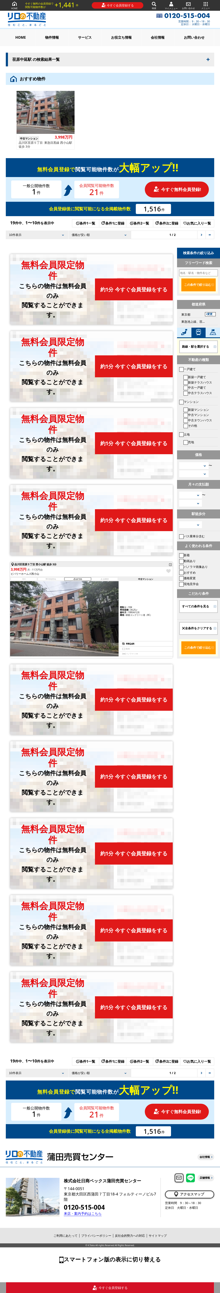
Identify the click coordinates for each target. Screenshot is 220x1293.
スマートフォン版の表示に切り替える (112, 1259)
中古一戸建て (194, 387)
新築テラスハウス (197, 382)
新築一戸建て (194, 377)
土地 (184, 434)
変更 (209, 314)
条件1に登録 (112, 223)
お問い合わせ (188, 5)
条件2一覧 (139, 223)
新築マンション (196, 410)
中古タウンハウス (197, 420)
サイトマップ (158, 1235)
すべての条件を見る (195, 606)
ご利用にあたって (65, 1235)
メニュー (205, 5)
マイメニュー (171, 5)
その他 (190, 425)
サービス (85, 37)
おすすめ (187, 572)
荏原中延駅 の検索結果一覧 (36, 59)
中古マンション (196, 415)
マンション (189, 402)
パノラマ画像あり (193, 567)
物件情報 (52, 37)
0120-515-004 (84, 1207)
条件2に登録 (166, 223)
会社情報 (158, 37)
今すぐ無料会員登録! (177, 189)
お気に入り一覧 (197, 223)
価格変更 (187, 578)
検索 (154, 5)
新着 (184, 555)
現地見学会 (189, 584)
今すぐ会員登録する (117, 5)
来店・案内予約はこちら (83, 1213)
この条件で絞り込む (197, 284)
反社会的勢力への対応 (130, 1235)
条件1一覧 (85, 223)
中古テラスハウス (197, 393)
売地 (188, 442)
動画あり (187, 561)
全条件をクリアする (197, 628)
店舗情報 (205, 1178)
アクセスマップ (188, 1194)
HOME (14, 5)
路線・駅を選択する (195, 346)
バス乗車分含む (192, 536)
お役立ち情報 (121, 37)
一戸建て (187, 369)
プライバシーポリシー (96, 1235)
